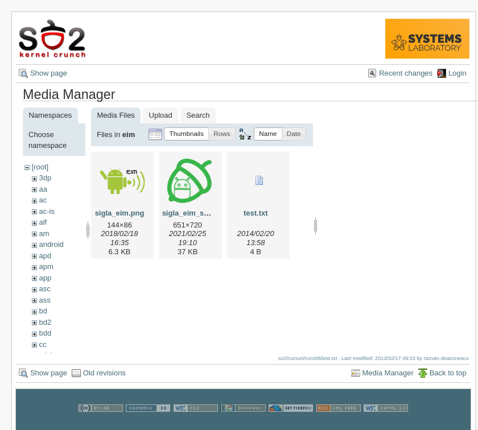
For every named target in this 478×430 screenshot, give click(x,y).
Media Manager (388, 378)
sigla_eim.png (120, 213)
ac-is (46, 211)
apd (45, 255)
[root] (39, 167)
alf (43, 222)
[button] (186, 133)
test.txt (256, 213)
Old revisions (104, 378)
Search (197, 115)
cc (42, 344)
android (51, 244)
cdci (45, 355)
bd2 (45, 322)
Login (457, 73)
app (45, 278)
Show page (48, 73)
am (44, 233)
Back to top (448, 378)
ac (43, 200)
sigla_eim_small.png (198, 213)
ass (44, 300)
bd (43, 311)
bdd (45, 333)
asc (44, 288)
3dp (45, 177)
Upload (160, 115)
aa (43, 189)
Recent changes (405, 73)
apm (46, 266)
